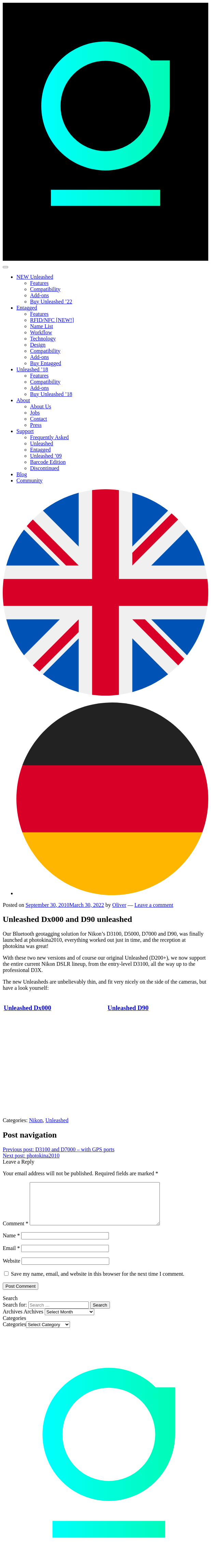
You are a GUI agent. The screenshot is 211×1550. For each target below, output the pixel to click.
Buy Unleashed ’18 (51, 394)
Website (11, 1269)
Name (11, 1244)
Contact (38, 419)
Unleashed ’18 (32, 369)
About (23, 400)
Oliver (119, 905)
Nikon (36, 1120)
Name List (41, 326)
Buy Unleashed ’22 (51, 301)
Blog (21, 474)
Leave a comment (154, 905)
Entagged (26, 308)
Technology (43, 338)
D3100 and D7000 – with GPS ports (58, 1149)
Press (36, 425)
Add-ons (39, 295)
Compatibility (45, 289)
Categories (14, 1332)
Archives (33, 1320)
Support (25, 431)
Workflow (41, 332)
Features (39, 283)
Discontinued (44, 468)
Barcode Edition (48, 462)
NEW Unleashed (34, 277)
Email (11, 1256)
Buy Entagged (45, 363)
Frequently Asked (49, 437)
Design (37, 345)
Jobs (35, 413)
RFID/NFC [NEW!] (52, 320)
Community (29, 480)
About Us (40, 406)
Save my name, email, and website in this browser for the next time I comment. (97, 1282)
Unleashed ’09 (46, 456)
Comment (15, 1232)
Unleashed (41, 443)
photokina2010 (31, 1155)
